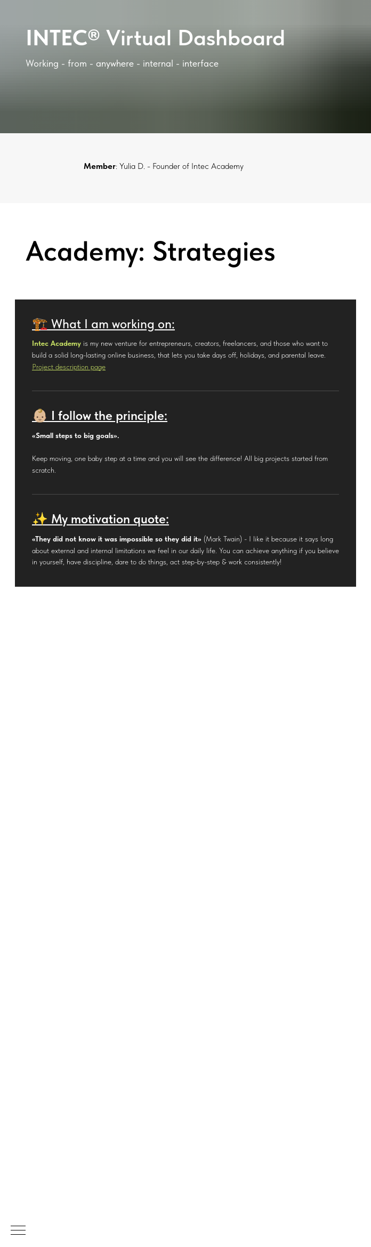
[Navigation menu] (18, 1231)
